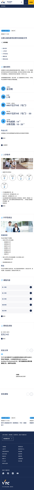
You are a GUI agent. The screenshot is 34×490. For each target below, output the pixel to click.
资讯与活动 (4, 453)
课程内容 (4, 56)
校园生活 (4, 456)
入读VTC (4, 449)
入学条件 (4, 51)
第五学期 (4, 310)
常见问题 (20, 461)
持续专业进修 (5, 463)
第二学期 (4, 293)
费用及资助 (4, 59)
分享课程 (4, 42)
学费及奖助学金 (5, 451)
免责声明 (20, 453)
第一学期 (4, 287)
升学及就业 (4, 53)
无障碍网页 (20, 458)
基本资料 (4, 48)
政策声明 (20, 456)
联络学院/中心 (21, 449)
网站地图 (20, 451)
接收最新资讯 (7, 438)
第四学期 (4, 305)
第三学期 (4, 299)
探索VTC (4, 458)
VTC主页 (4, 461)
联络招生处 (20, 446)
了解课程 (4, 446)
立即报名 (31, 2)
